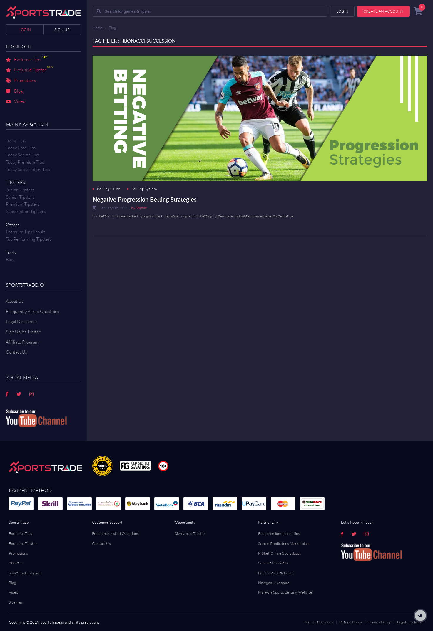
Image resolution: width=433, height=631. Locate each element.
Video (15, 101)
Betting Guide (108, 189)
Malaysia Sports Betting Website (285, 592)
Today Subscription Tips (28, 169)
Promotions (21, 80)
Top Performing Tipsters (28, 239)
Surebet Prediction (273, 562)
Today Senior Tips (22, 155)
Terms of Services (318, 622)
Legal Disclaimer (21, 321)
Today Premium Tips (25, 162)
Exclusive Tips (27, 60)
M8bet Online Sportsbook (279, 553)
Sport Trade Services (26, 572)
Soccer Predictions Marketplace (284, 543)
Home (98, 27)
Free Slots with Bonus (276, 572)
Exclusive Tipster (29, 70)
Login (25, 29)
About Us (14, 301)
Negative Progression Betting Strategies (145, 199)
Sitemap (15, 602)
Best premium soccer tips (279, 533)
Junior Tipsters (20, 190)
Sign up (62, 29)
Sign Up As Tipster (23, 331)
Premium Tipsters (22, 204)
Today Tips (16, 140)
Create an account (383, 11)
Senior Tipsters (20, 197)
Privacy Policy (379, 622)
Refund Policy (351, 622)
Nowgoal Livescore (274, 582)
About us (16, 562)
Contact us (16, 352)
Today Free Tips (21, 147)
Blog (14, 91)
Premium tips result (25, 232)
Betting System (144, 189)
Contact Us (101, 543)
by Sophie (139, 207)
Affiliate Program (22, 342)
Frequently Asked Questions (32, 311)
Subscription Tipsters (26, 211)
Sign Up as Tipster (190, 533)
